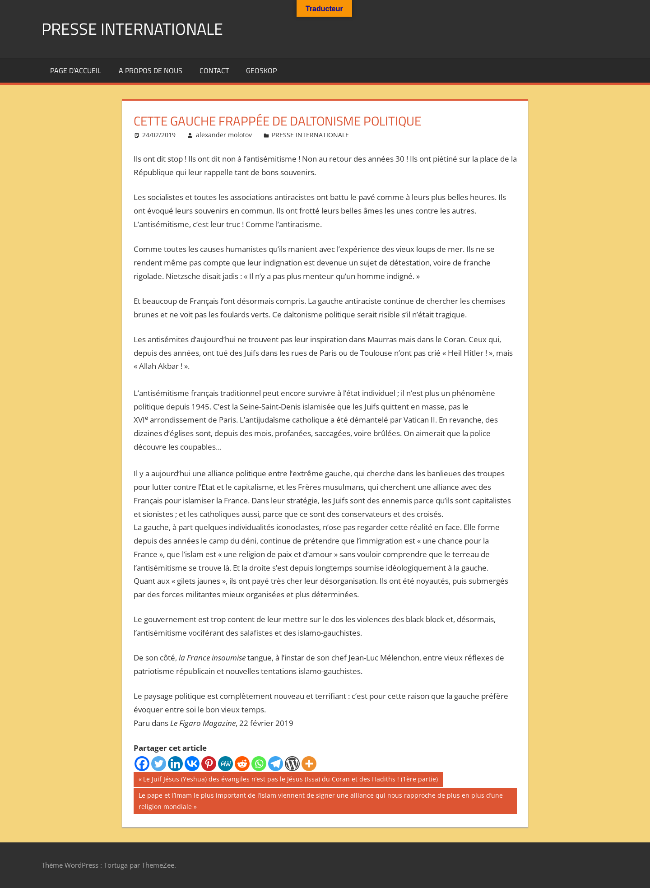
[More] (309, 763)
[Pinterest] (208, 763)
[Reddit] (242, 763)
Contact (214, 70)
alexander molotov (224, 134)
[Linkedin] (175, 763)
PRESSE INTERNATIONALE (132, 28)
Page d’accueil (75, 70)
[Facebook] (142, 763)
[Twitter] (158, 763)
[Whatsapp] (258, 763)
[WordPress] (292, 763)
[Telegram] (275, 763)
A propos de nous (150, 70)
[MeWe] (225, 763)
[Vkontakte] (192, 763)
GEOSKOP (261, 70)
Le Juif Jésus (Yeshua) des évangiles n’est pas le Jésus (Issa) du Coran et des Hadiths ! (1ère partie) (290, 780)
